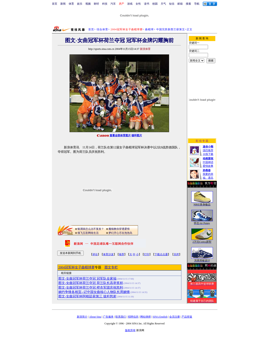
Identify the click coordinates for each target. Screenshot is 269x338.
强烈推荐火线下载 (208, 150)
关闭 (176, 254)
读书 (146, 3)
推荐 (121, 254)
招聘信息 (133, 316)
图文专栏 (111, 267)
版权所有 (130, 330)
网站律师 (145, 316)
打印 (146, 254)
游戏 (130, 3)
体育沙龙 (108, 254)
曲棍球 (149, 29)
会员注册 (174, 316)
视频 (88, 3)
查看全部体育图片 (120, 135)
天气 (163, 3)
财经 (96, 3)
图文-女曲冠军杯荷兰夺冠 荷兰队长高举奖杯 (90, 283)
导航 (196, 3)
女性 (138, 3)
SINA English (160, 316)
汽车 (113, 3)
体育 (71, 3)
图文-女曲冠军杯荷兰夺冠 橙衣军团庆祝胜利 (90, 287)
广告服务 (108, 316)
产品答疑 (187, 316)
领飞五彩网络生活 (88, 232)
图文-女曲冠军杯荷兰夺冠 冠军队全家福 (87, 278)
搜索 (188, 3)
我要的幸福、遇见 (208, 174)
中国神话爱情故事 (208, 162)
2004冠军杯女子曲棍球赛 (76, 267)
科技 (104, 3)
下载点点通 (161, 254)
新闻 (63, 3)
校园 (155, 3)
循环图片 (136, 135)
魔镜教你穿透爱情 (119, 228)
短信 (171, 3)
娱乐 (79, 3)
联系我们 (120, 316)
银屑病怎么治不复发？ (90, 228)
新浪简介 (82, 316)
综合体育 (102, 29)
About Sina (95, 316)
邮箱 (180, 3)
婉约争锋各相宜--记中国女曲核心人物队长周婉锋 (94, 292)
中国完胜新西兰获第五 (170, 29)
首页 (54, 3)
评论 (95, 254)
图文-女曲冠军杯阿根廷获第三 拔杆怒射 (87, 296)
